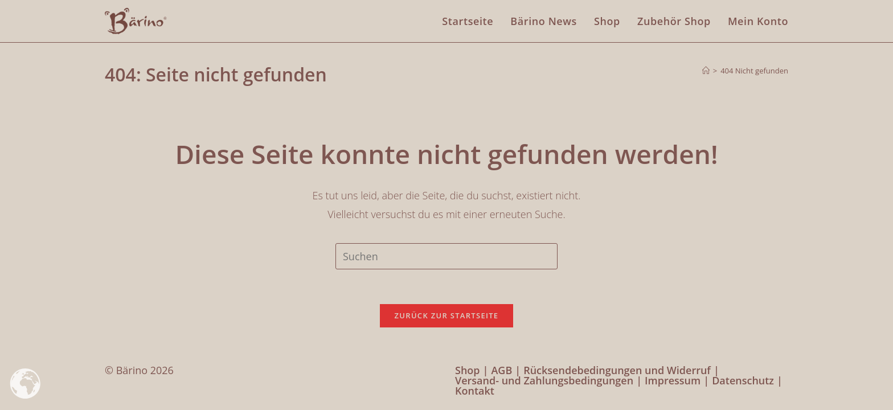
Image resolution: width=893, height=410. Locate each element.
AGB (501, 370)
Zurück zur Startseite (447, 315)
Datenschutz (743, 380)
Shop (467, 370)
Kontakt (474, 390)
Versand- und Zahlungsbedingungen (544, 380)
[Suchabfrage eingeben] (446, 256)
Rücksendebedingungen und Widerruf (617, 370)
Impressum (673, 380)
